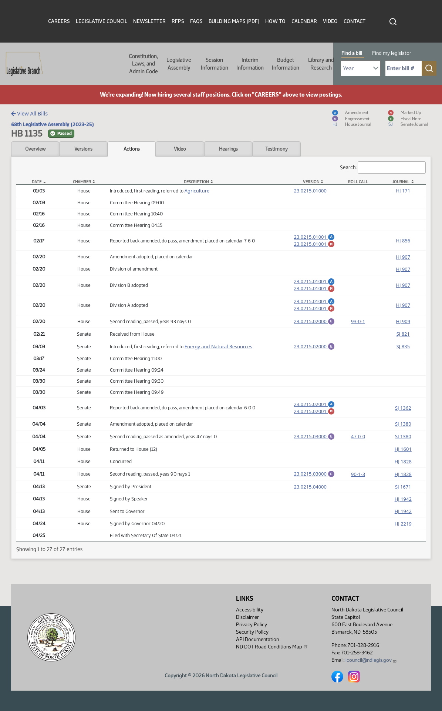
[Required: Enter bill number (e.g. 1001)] (403, 68)
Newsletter (149, 21)
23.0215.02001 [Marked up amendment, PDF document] (314, 421)
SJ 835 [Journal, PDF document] (403, 355)
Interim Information (250, 64)
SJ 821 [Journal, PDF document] (403, 341)
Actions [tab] (132, 149)
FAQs (196, 21)
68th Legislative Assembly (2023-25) (52, 124)
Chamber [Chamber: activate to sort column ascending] (82, 182)
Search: (383, 167)
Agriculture (197, 190)
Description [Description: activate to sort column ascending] (196, 182)
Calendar (304, 21)
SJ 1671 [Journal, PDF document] (403, 500)
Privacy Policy (251, 624)
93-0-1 (358, 328)
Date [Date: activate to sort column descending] (36, 182)
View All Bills (29, 113)
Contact (354, 21)
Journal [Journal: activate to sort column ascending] (400, 182)
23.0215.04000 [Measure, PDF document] (310, 500)
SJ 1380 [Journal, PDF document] (403, 435)
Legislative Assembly (178, 64)
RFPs (178, 21)
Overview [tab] (35, 149)
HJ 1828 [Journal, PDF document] (403, 473)
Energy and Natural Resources (218, 355)
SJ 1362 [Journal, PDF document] (403, 418)
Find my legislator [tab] (391, 53)
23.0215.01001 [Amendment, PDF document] (314, 237)
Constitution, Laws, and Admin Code (143, 64)
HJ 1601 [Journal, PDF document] (403, 461)
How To (275, 21)
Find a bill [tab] (351, 53)
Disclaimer (247, 617)
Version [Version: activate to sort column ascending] (311, 182)
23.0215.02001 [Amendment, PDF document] (314, 413)
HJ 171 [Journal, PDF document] (403, 190)
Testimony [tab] (276, 149)
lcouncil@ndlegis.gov (371, 660)
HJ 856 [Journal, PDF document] (403, 241)
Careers (59, 21)
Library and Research (321, 64)
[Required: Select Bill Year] (361, 68)
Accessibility (249, 610)
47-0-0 (358, 448)
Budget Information (285, 64)
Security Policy (252, 632)
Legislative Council (101, 21)
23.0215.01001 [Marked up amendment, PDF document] (314, 245)
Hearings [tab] (228, 149)
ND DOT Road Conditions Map (272, 646)
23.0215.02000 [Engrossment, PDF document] (314, 328)
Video (330, 21)
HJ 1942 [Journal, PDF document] (403, 512)
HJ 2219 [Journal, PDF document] (403, 537)
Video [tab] (180, 149)
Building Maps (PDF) (234, 21)
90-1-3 (358, 486)
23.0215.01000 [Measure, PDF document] (310, 190)
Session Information (214, 64)
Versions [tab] (83, 149)
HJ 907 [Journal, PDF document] (403, 259)
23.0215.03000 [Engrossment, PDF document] (314, 447)
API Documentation (257, 639)
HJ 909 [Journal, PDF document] (403, 328)
